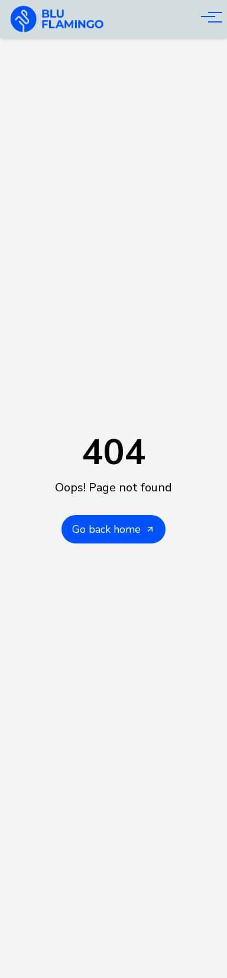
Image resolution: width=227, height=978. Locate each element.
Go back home (113, 529)
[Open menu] (208, 16)
